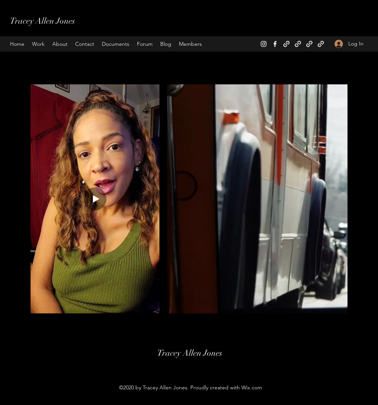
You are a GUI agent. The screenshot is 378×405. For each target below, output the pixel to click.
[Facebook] (275, 44)
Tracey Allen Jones (42, 21)
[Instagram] (263, 44)
